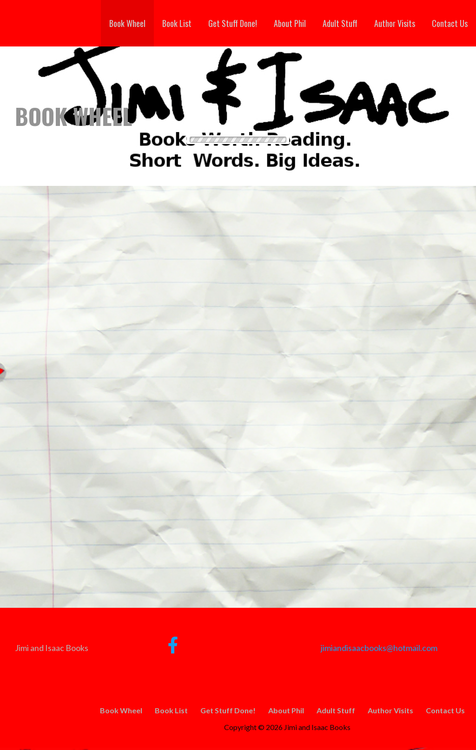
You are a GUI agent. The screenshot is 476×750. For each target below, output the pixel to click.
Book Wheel (127, 23)
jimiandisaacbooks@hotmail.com (379, 648)
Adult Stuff (340, 23)
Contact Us (450, 23)
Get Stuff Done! (232, 23)
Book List (177, 23)
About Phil (290, 23)
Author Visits (394, 23)
